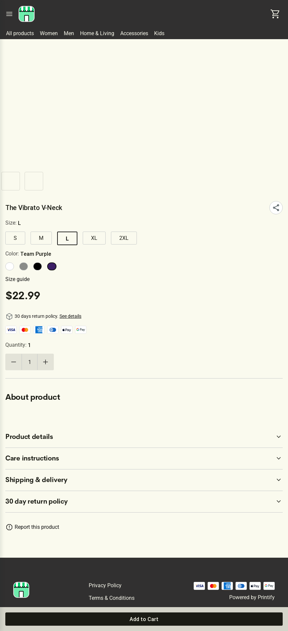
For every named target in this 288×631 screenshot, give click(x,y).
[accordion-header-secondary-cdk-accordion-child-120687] (144, 458)
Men (69, 33)
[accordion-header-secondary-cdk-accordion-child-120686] (144, 437)
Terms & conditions (112, 598)
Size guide (17, 279)
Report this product (37, 527)
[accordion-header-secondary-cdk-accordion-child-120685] (144, 501)
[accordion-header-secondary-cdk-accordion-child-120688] (144, 480)
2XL (124, 238)
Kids (159, 33)
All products (20, 33)
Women (49, 33)
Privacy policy (105, 585)
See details (70, 316)
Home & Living (97, 33)
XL (94, 238)
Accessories (134, 33)
